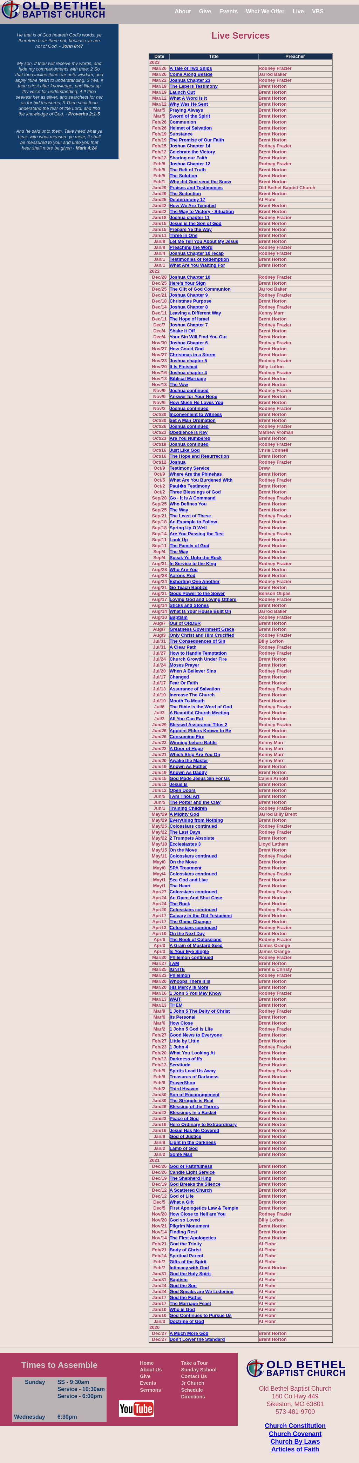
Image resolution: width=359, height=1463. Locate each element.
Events (228, 11)
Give (205, 11)
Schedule (192, 1390)
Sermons (150, 1390)
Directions (193, 1396)
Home (147, 1363)
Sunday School (198, 1369)
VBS (318, 11)
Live (298, 11)
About (183, 11)
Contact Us (194, 1376)
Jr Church (192, 1383)
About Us (151, 1369)
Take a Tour (194, 1363)
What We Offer (265, 11)
